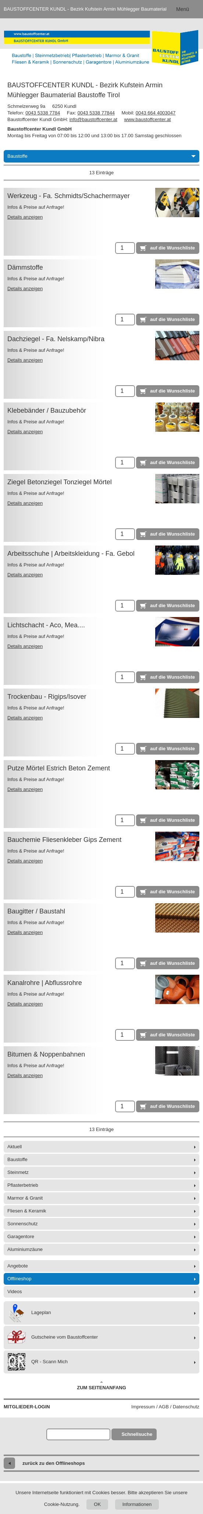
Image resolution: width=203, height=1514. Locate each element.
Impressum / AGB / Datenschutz (165, 1406)
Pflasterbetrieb (22, 1185)
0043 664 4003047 (155, 113)
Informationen (137, 1504)
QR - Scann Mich (37, 1362)
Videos (14, 1291)
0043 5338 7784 (42, 113)
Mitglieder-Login (27, 1406)
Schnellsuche (136, 1434)
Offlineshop (19, 1278)
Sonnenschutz (22, 1223)
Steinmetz (18, 1172)
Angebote (17, 1266)
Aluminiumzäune (25, 1249)
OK (97, 1504)
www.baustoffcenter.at (147, 119)
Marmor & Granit (25, 1198)
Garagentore (20, 1236)
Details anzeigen (25, 217)
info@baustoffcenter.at (93, 119)
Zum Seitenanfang (101, 1385)
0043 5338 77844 (96, 113)
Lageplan (29, 1313)
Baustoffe (101, 156)
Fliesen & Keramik (26, 1211)
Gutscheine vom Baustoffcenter (52, 1337)
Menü (182, 9)
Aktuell (14, 1146)
